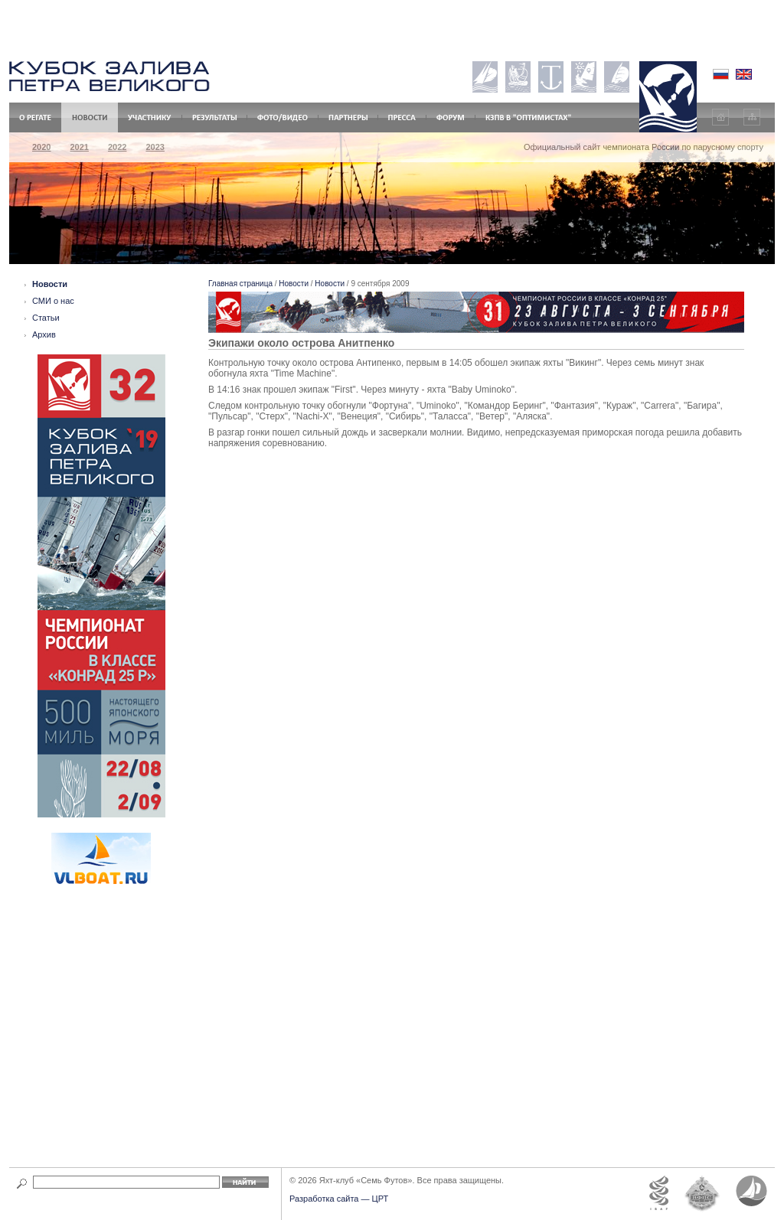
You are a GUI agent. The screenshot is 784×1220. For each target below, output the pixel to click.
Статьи (46, 317)
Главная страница (240, 283)
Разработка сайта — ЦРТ (338, 1198)
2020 (41, 147)
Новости (49, 284)
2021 (79, 147)
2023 (154, 147)
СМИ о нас (53, 300)
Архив (44, 334)
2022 (117, 147)
